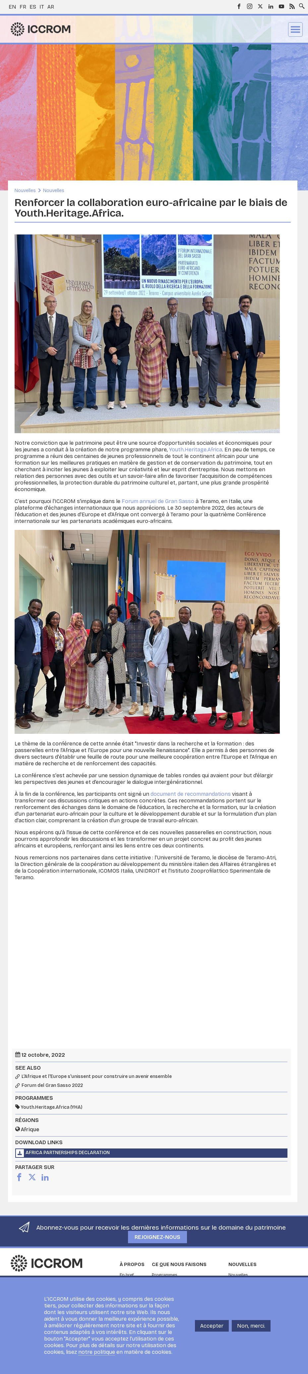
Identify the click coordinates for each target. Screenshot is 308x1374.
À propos (132, 1264)
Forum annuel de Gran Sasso (158, 501)
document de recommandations (191, 794)
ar (50, 7)
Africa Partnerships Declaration (68, 1152)
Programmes (164, 1275)
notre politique (96, 1352)
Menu (295, 29)
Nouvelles (25, 190)
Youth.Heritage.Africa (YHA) (51, 1107)
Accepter (211, 1326)
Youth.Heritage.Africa (195, 449)
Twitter (260, 6)
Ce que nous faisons (179, 1264)
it (41, 7)
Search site (300, 4)
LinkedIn (271, 6)
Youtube (281, 6)
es (33, 7)
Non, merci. (251, 1326)
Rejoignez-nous (157, 1237)
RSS (292, 6)
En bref (127, 1275)
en (12, 7)
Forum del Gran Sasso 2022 (52, 1085)
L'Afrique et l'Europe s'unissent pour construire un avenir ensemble (97, 1076)
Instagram (249, 6)
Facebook (239, 6)
